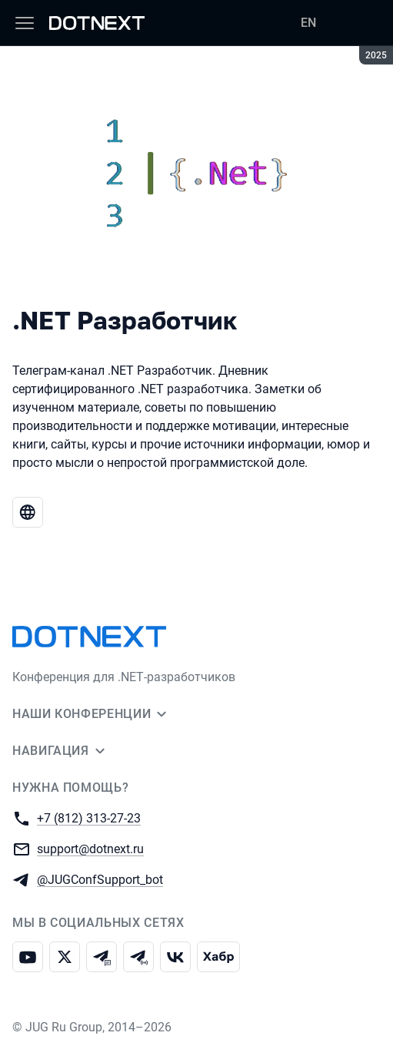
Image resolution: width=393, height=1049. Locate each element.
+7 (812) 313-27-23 (89, 817)
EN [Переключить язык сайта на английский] (308, 22)
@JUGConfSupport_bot (100, 879)
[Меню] (24, 23)
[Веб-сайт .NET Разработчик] (27, 512)
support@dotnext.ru (90, 848)
